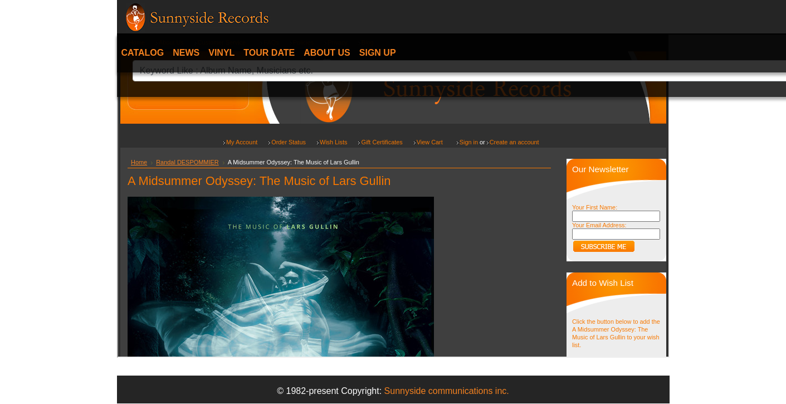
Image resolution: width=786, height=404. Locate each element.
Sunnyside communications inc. (446, 391)
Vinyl (221, 52)
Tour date (269, 52)
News (186, 52)
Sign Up (377, 52)
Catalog (142, 52)
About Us (327, 52)
